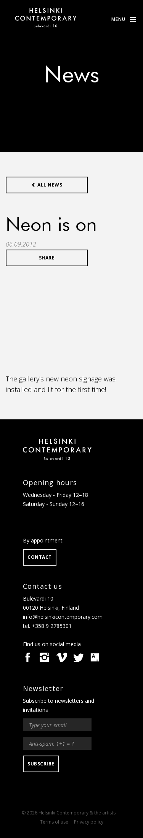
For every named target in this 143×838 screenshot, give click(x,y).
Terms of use (54, 822)
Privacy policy (88, 822)
